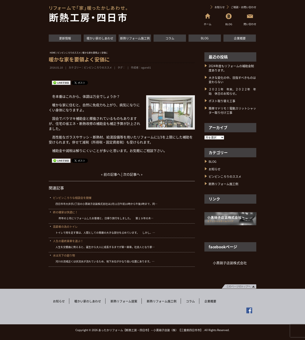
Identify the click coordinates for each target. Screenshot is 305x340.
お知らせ (220, 7)
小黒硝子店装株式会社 (230, 262)
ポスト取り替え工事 (222, 101)
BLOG (205, 38)
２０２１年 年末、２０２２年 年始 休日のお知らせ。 (232, 91)
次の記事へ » (133, 174)
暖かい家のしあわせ (100, 38)
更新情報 (65, 38)
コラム (169, 38)
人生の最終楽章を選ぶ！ (68, 241)
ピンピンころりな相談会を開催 (72, 198)
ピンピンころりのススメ (98, 67)
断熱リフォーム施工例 (135, 38)
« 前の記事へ (111, 174)
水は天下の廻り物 (64, 255)
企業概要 (240, 38)
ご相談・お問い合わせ (243, 7)
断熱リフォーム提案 (124, 301)
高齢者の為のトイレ (65, 226)
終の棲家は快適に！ (65, 212)
